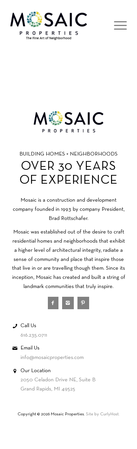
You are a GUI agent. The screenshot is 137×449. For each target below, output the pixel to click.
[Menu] (117, 26)
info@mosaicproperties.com (52, 357)
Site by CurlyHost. (102, 414)
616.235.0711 (33, 335)
